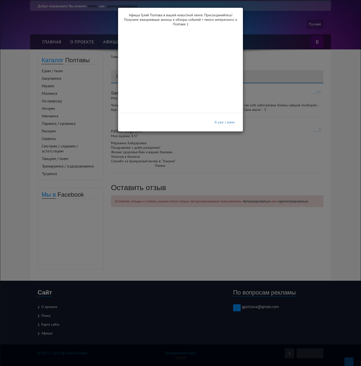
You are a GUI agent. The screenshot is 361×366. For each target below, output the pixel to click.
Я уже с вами (225, 122)
